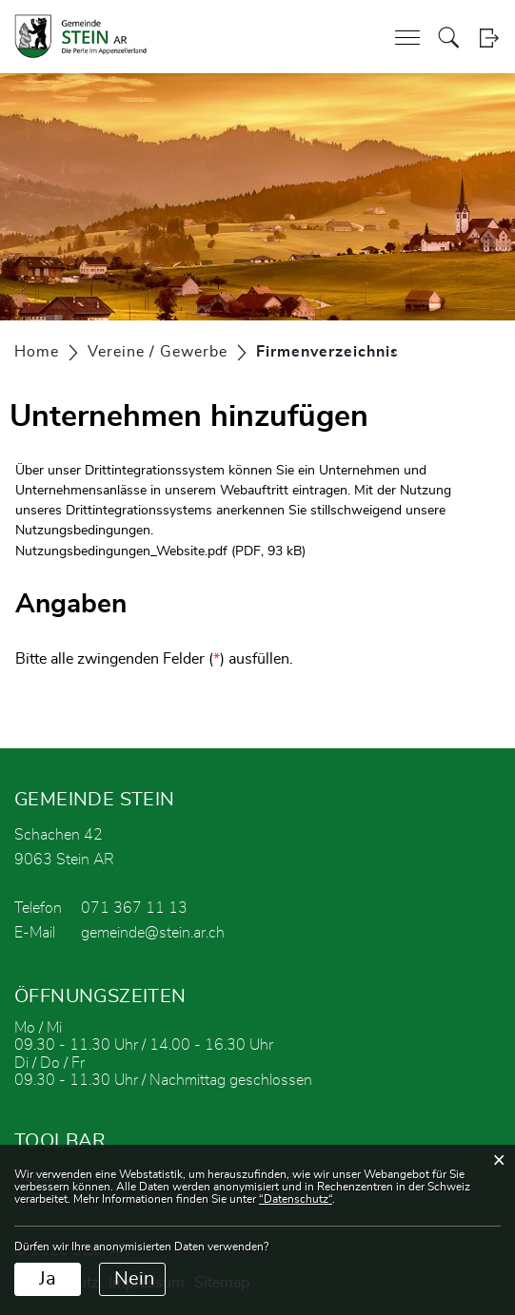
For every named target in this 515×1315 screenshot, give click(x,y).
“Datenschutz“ (295, 1199)
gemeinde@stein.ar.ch (153, 932)
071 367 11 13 (134, 908)
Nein (134, 1278)
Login (489, 37)
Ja (47, 1278)
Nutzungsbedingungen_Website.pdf (121, 551)
